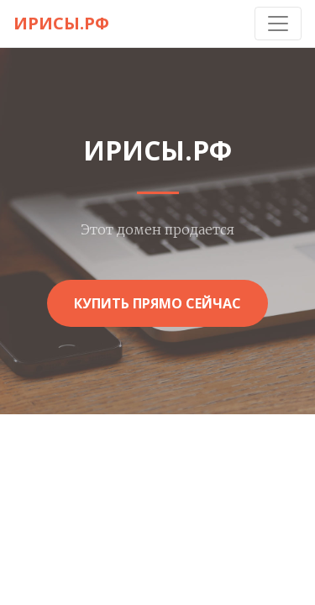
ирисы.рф (61, 23)
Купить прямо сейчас (157, 303)
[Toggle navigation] (278, 23)
